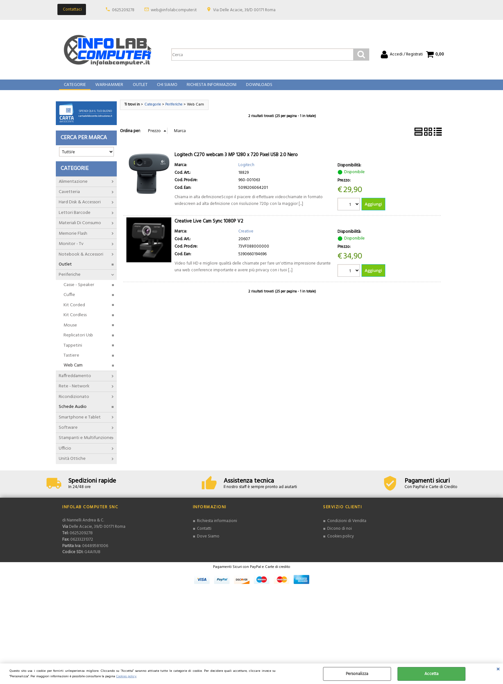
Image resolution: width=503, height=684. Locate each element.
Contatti (204, 534)
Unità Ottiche (72, 464)
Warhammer (109, 88)
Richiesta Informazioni (209, 88)
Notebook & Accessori (81, 260)
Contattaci (72, 9)
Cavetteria (69, 197)
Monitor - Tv (71, 249)
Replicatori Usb (78, 341)
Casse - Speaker (79, 290)
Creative (245, 237)
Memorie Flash (73, 239)
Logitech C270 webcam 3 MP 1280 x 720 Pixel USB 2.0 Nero (236, 161)
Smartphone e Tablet (80, 422)
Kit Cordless (75, 321)
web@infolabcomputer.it (174, 10)
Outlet (139, 88)
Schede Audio (73, 412)
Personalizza (357, 674)
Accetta (431, 674)
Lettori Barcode (74, 218)
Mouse (70, 330)
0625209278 (123, 10)
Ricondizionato (74, 402)
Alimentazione (73, 187)
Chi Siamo (165, 88)
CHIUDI (498, 670)
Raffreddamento (75, 381)
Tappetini (73, 351)
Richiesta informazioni (217, 526)
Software (68, 433)
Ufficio (65, 454)
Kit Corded (74, 310)
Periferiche (70, 280)
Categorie (75, 88)
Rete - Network (74, 392)
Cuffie (69, 300)
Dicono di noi (339, 534)
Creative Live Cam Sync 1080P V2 (209, 227)
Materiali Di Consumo (80, 228)
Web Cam (73, 371)
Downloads (256, 88)
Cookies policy (126, 676)
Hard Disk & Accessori (80, 208)
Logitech (246, 170)
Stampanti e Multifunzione (85, 443)
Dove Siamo (208, 541)
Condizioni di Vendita (346, 526)
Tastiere (71, 361)
